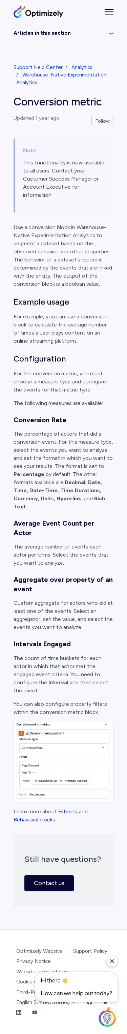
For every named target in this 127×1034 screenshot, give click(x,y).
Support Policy (90, 951)
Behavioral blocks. (35, 819)
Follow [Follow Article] (103, 121)
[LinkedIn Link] (19, 1013)
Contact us (49, 883)
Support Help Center (38, 67)
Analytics (81, 67)
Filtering (68, 811)
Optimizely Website (39, 951)
